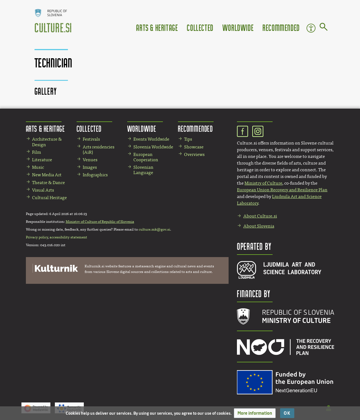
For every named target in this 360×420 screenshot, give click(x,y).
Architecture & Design (47, 141)
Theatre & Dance (48, 182)
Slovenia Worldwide (153, 147)
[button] (255, 413)
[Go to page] (323, 28)
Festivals (91, 139)
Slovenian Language (143, 170)
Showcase (194, 147)
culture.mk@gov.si (154, 229)
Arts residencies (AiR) (98, 149)
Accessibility (311, 28)
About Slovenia (258, 226)
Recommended (281, 27)
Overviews (194, 154)
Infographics (95, 174)
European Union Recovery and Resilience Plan (282, 189)
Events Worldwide (151, 139)
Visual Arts (43, 190)
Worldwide (238, 27)
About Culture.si (260, 216)
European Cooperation (145, 157)
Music (38, 167)
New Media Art (47, 174)
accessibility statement (68, 237)
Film (36, 152)
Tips (188, 139)
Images (90, 167)
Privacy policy (37, 237)
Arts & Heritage (157, 27)
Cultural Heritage (49, 197)
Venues (90, 159)
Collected (200, 27)
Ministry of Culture (263, 183)
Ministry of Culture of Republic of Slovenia (100, 221)
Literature (42, 159)
